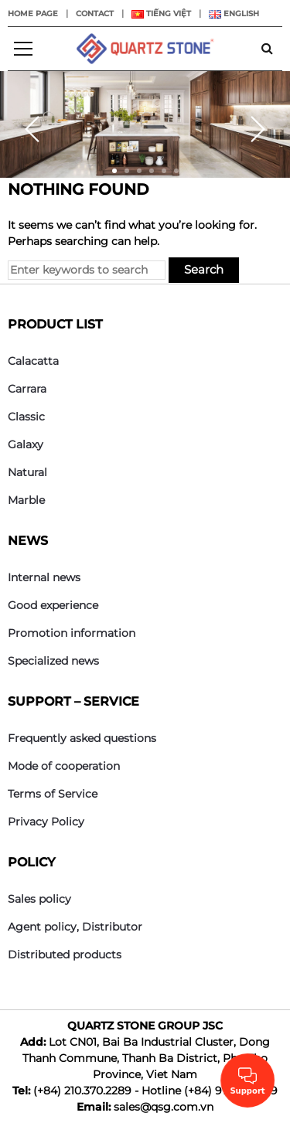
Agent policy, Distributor (75, 927)
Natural (27, 472)
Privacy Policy (46, 822)
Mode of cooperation (64, 766)
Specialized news (53, 661)
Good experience (53, 605)
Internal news (44, 577)
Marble (26, 500)
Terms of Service (52, 794)
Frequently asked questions (82, 738)
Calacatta (33, 361)
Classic (26, 417)
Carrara (27, 389)
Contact (95, 14)
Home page (33, 14)
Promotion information (71, 633)
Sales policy (39, 899)
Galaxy (25, 444)
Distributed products (64, 954)
